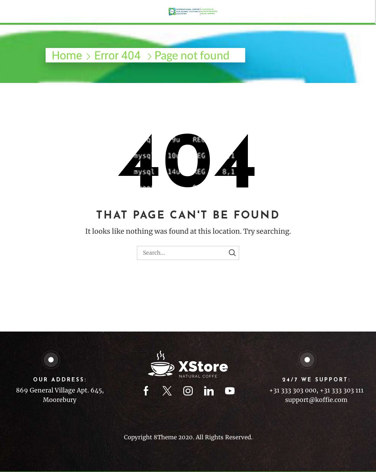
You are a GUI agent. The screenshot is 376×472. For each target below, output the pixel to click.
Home (67, 55)
